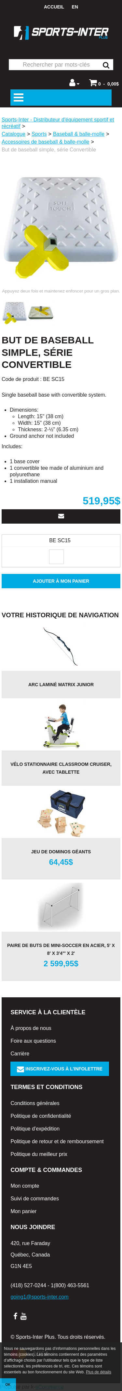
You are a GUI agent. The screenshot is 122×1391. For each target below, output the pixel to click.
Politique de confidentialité (40, 1116)
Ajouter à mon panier (61, 581)
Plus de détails (98, 1372)
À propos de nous (30, 1028)
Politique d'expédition (35, 1128)
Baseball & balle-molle (78, 134)
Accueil (54, 6)
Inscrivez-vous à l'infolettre (59, 1068)
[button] (104, 82)
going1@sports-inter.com (39, 1297)
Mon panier (23, 1211)
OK (7, 1384)
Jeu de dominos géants (61, 851)
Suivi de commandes (34, 1198)
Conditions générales (34, 1103)
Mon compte (24, 1186)
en (75, 6)
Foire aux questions (33, 1041)
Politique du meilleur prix (38, 1154)
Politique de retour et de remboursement (56, 1141)
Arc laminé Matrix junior (61, 684)
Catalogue (13, 134)
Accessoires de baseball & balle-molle (45, 142)
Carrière (19, 1053)
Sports (39, 134)
